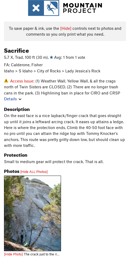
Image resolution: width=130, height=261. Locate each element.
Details (12, 98)
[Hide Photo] (13, 254)
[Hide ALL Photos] (34, 171)
